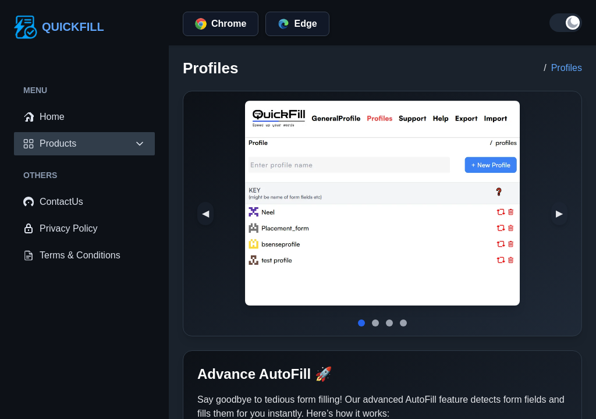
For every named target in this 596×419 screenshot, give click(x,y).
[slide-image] (361, 322)
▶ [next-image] (559, 213)
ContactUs (53, 202)
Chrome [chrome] (220, 24)
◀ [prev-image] (205, 213)
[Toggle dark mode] (565, 22)
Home (44, 117)
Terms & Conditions (71, 255)
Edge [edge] (297, 24)
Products (84, 144)
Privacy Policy (60, 228)
